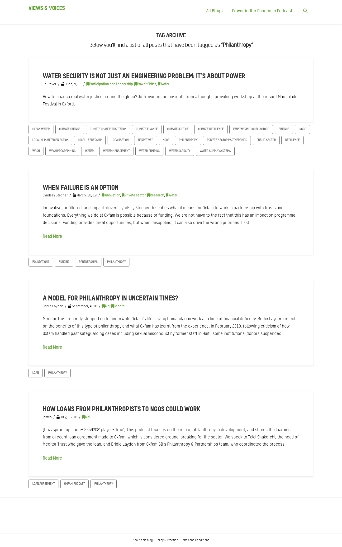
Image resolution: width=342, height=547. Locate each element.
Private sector (134, 195)
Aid (105, 306)
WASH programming (62, 151)
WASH (36, 151)
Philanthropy (188, 140)
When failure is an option (81, 187)
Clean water (41, 129)
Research (155, 195)
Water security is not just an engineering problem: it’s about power (144, 75)
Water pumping (149, 151)
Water (163, 84)
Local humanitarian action (50, 140)
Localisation (119, 140)
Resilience (292, 140)
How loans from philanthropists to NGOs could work (121, 408)
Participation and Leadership (109, 84)
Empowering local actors (251, 129)
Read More (52, 236)
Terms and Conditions (195, 540)
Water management (116, 151)
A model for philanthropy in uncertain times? (110, 298)
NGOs (166, 140)
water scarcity (179, 151)
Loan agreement (43, 483)
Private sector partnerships (227, 140)
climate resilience (211, 129)
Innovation (111, 195)
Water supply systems (215, 151)
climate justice (178, 129)
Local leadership (90, 140)
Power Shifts (145, 84)
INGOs (302, 129)
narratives (145, 140)
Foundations (40, 262)
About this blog (143, 540)
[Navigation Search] (305, 12)
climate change (69, 129)
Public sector (266, 140)
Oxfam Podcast (74, 483)
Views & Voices (46, 8)
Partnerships (88, 262)
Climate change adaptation (108, 129)
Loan (35, 373)
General (118, 306)
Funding (64, 262)
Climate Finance (147, 129)
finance (284, 129)
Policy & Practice (167, 540)
